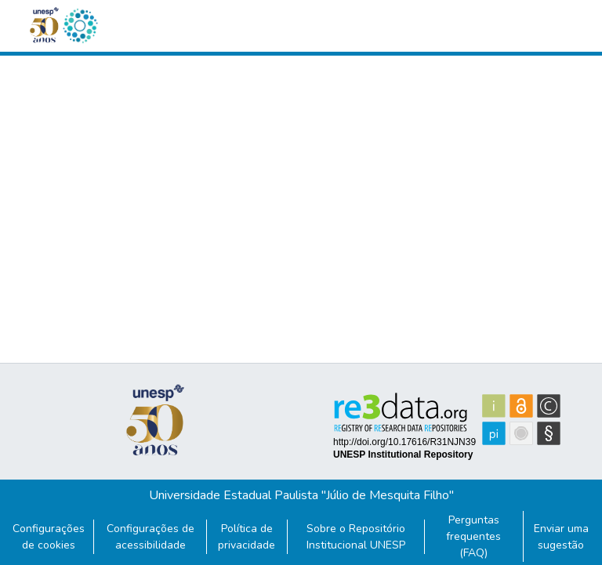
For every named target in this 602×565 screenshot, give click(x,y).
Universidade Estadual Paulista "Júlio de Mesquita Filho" (301, 495)
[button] (80, 25)
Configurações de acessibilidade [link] (150, 536)
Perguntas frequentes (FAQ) (473, 536)
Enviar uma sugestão (561, 536)
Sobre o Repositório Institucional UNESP (355, 536)
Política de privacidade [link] (246, 536)
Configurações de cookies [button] (49, 536)
